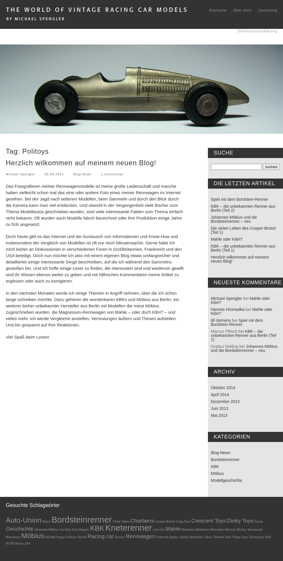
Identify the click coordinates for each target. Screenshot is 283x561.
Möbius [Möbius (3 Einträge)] (32, 536)
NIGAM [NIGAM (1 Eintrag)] (50, 537)
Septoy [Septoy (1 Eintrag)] (174, 537)
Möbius (217, 473)
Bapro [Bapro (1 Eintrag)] (46, 521)
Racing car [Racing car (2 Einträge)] (100, 536)
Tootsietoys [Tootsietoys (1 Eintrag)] (256, 537)
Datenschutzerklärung (257, 31)
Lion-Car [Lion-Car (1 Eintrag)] (159, 529)
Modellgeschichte (226, 480)
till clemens (221, 320)
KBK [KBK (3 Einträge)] (97, 528)
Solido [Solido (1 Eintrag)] (184, 537)
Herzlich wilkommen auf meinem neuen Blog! (81, 163)
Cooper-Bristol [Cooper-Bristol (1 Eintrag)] (165, 521)
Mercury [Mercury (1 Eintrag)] (230, 529)
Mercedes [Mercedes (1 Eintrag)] (217, 529)
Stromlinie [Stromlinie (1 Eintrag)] (196, 537)
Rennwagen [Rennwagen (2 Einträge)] (140, 536)
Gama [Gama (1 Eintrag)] (258, 521)
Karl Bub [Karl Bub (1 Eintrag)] (65, 529)
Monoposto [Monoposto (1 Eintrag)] (255, 529)
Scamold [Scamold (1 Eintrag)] (162, 537)
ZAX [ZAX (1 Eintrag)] (28, 543)
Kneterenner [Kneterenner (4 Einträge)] (128, 527)
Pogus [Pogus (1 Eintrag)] (60, 537)
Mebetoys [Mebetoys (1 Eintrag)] (202, 529)
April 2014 (220, 394)
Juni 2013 (219, 408)
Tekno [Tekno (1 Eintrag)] (208, 537)
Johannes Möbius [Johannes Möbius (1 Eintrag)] (46, 529)
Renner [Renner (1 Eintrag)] (120, 537)
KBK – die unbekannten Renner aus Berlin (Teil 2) (243, 208)
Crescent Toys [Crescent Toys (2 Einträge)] (208, 521)
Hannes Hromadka (228, 309)
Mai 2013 (219, 415)
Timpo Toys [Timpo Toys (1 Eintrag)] (240, 537)
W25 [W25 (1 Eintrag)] (268, 537)
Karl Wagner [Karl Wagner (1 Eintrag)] (80, 529)
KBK (215, 466)
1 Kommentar (112, 174)
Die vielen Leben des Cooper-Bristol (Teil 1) (243, 230)
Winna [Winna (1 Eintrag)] (19, 543)
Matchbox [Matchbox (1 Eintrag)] (188, 529)
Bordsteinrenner (225, 459)
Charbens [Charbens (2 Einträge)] (142, 521)
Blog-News (82, 174)
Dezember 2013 (225, 401)
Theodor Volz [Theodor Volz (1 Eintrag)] (222, 537)
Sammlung (267, 10)
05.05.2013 (54, 174)
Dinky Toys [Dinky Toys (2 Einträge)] (240, 521)
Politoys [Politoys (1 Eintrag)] (71, 537)
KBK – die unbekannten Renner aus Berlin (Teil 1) (243, 248)
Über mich (242, 10)
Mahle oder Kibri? (227, 239)
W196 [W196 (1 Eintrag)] (10, 543)
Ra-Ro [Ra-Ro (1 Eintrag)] (82, 537)
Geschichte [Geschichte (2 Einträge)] (19, 529)
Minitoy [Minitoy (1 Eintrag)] (242, 529)
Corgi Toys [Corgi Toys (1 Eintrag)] (183, 521)
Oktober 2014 (223, 387)
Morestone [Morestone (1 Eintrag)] (13, 537)
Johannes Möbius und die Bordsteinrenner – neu (234, 219)
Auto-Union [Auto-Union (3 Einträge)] (23, 520)
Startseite (218, 10)
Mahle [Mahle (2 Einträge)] (173, 529)
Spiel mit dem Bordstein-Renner (239, 199)
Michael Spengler (20, 174)
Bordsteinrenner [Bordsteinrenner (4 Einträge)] (81, 519)
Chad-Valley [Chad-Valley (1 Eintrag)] (121, 521)
